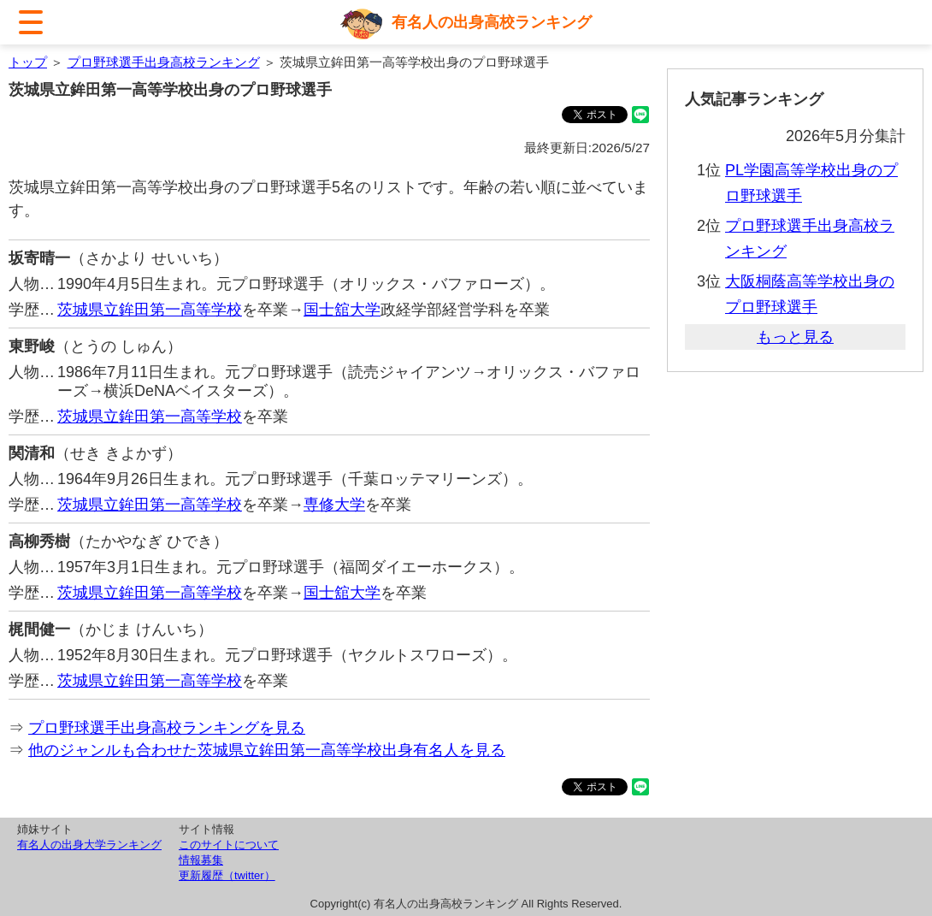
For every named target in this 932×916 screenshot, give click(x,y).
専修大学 (334, 504)
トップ (28, 62)
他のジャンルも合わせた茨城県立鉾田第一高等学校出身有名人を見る (266, 750)
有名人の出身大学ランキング (89, 844)
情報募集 (201, 860)
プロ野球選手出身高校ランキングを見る (166, 727)
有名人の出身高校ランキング (492, 22)
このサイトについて (229, 844)
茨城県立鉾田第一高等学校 (149, 309)
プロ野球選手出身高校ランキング (164, 62)
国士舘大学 (342, 309)
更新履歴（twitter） (227, 875)
